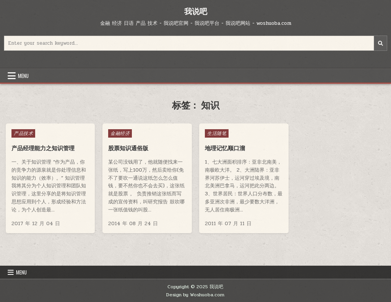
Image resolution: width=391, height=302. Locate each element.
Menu (23, 76)
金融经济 (120, 133)
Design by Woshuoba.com (195, 295)
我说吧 (195, 11)
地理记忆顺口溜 (225, 148)
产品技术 (23, 133)
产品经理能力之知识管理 (43, 148)
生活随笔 (216, 133)
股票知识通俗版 (128, 148)
